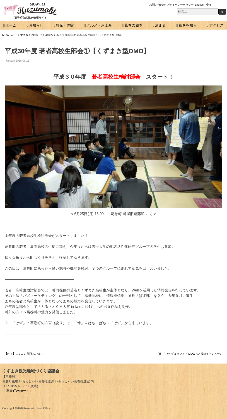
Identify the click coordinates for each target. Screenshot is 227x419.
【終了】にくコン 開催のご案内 (24, 353)
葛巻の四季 (133, 25)
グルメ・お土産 (99, 25)
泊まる (160, 25)
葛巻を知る (188, 25)
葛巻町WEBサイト (19, 391)
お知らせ (36, 25)
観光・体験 (65, 25)
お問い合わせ (157, 4)
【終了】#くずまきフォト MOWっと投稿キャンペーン (189, 353)
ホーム (10, 25)
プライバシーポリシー (180, 4)
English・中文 (203, 4)
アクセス (216, 25)
